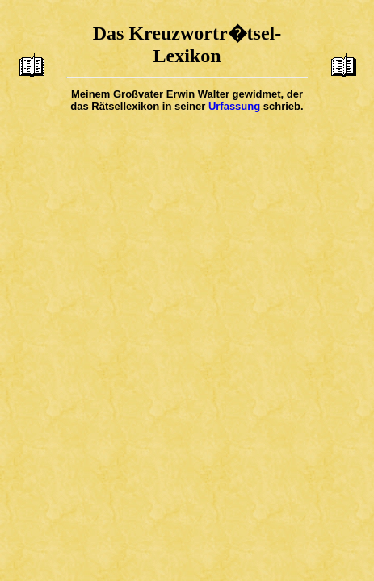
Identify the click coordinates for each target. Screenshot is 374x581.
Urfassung (234, 106)
